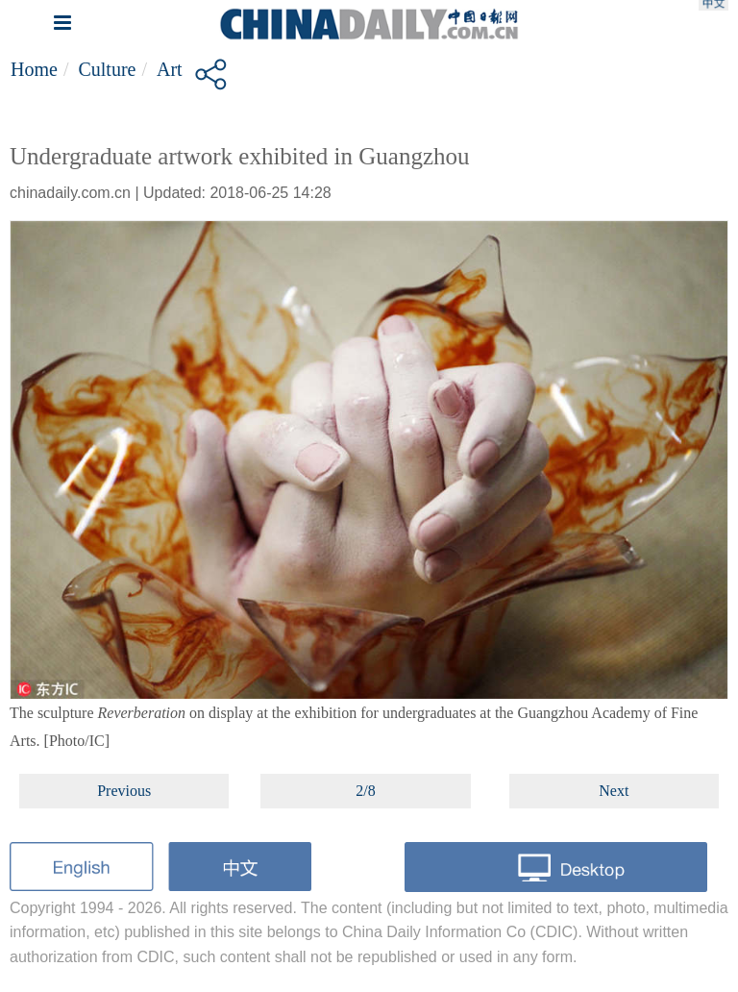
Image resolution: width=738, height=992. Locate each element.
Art (170, 69)
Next (613, 790)
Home (34, 69)
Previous (124, 790)
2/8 (365, 790)
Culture (106, 69)
